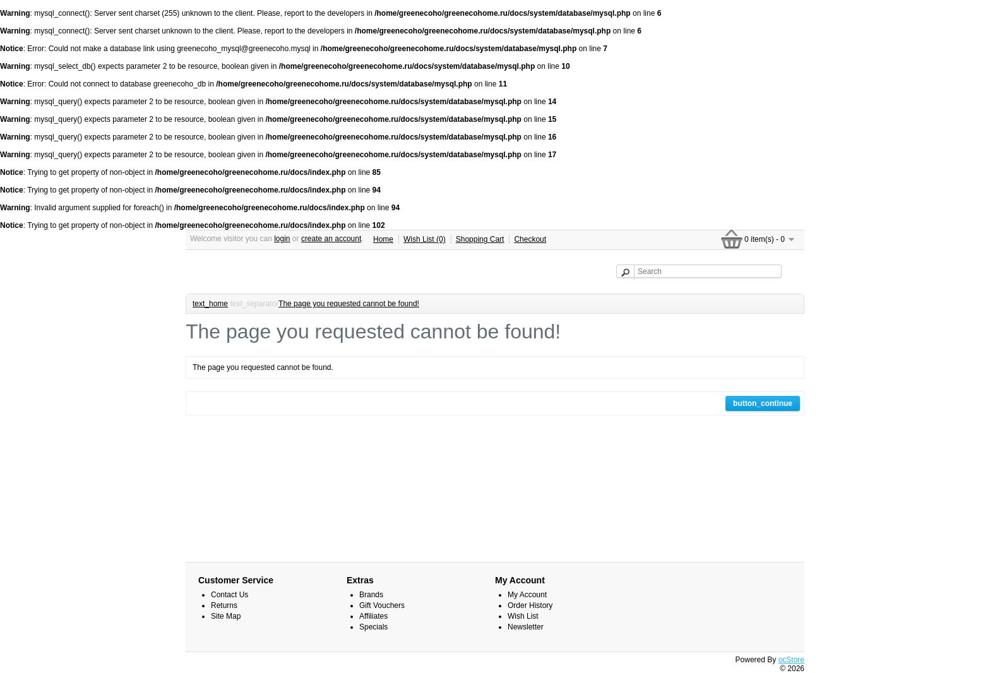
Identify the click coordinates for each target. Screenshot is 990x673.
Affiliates (373, 616)
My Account (527, 594)
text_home (210, 303)
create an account (331, 238)
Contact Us (229, 594)
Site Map (226, 616)
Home (383, 239)
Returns (224, 605)
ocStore (791, 659)
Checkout (530, 239)
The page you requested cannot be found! (348, 303)
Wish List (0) (424, 239)
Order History (530, 605)
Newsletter (526, 626)
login (282, 238)
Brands (371, 594)
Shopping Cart (480, 239)
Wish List (523, 616)
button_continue (762, 403)
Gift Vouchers (382, 605)
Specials (373, 626)
